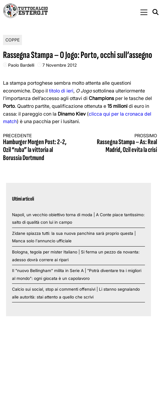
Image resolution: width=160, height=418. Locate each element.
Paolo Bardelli (21, 65)
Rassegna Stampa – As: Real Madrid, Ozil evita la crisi (122, 143)
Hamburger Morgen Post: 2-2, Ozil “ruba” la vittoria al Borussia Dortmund (37, 147)
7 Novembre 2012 (59, 65)
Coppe (12, 39)
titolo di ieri (61, 91)
